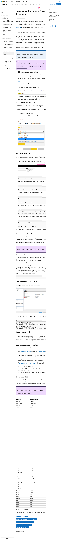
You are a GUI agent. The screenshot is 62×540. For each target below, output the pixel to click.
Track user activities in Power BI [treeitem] (8, 24)
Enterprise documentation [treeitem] (6, 11)
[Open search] (57, 1)
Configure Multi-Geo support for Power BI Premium (26, 519)
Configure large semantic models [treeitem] (8, 54)
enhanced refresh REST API (22, 363)
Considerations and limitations (54, 17)
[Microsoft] (2, 1)
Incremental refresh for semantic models (24, 524)
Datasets (42, 356)
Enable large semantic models (54, 9)
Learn (17, 7)
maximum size (18, 27)
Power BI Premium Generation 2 (22, 527)
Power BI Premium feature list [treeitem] (8, 43)
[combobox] (7, 9)
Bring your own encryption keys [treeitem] (8, 25)
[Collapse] (13, 7)
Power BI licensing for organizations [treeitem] (6, 36)
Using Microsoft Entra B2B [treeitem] (7, 27)
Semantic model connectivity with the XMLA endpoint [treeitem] (8, 59)
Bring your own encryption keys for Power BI (24, 521)
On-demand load (52, 13)
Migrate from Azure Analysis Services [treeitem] (7, 31)
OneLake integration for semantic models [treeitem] (8, 34)
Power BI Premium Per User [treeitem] (8, 44)
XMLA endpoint (40, 284)
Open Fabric (58, 4)
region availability (26, 111)
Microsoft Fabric (21, 7)
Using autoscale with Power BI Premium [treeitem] (8, 49)
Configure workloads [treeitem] (7, 51)
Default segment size (52, 16)
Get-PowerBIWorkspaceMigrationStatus (27, 230)
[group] (32, 189)
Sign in (60, 1)
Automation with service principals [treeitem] (8, 56)
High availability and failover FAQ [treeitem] (8, 28)
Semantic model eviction (53, 12)
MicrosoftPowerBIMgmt (38, 174)
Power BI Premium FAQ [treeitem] (7, 64)
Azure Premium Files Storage (26, 351)
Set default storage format (53, 11)
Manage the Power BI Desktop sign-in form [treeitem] (8, 22)
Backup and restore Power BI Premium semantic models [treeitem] (8, 47)
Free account (52, 4)
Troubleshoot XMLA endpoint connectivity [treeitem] (8, 62)
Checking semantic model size (54, 15)
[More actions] (45, 8)
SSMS (32, 284)
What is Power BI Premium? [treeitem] (8, 41)
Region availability (52, 19)
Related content (51, 20)
